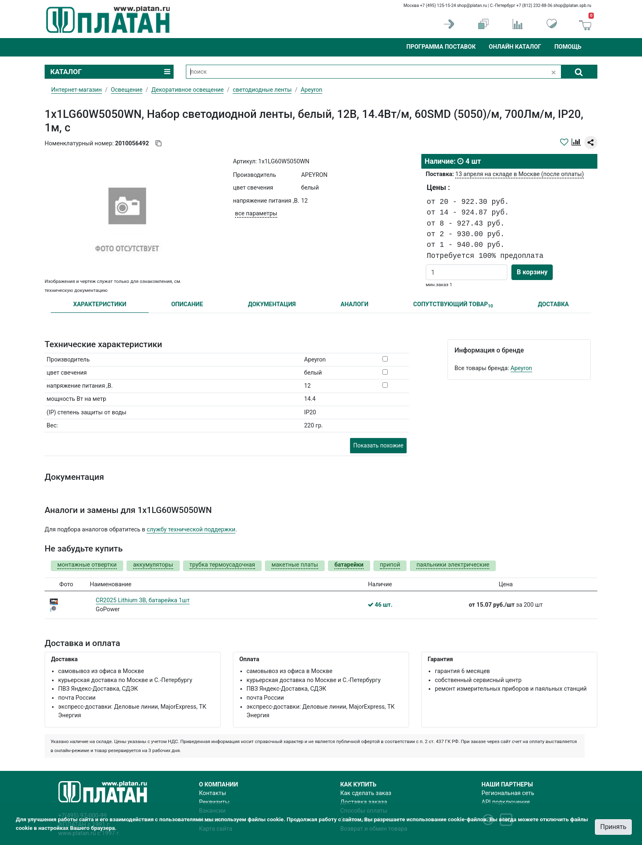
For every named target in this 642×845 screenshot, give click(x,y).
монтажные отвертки (87, 564)
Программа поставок (440, 46)
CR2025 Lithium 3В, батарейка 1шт (143, 600)
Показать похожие (378, 445)
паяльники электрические (452, 564)
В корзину (532, 272)
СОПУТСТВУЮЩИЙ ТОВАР (453, 305)
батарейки (349, 564)
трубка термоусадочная (222, 564)
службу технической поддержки (191, 529)
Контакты (212, 793)
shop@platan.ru (472, 5)
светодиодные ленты (262, 89)
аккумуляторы (153, 564)
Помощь (567, 46)
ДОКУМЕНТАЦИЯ (272, 304)
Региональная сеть (508, 793)
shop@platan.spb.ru (572, 5)
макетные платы (294, 564)
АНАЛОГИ (354, 304)
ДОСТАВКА (553, 304)
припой (390, 564)
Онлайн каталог (515, 46)
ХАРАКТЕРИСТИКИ (100, 304)
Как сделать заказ (365, 793)
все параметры (256, 213)
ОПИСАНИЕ (187, 304)
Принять (613, 827)
